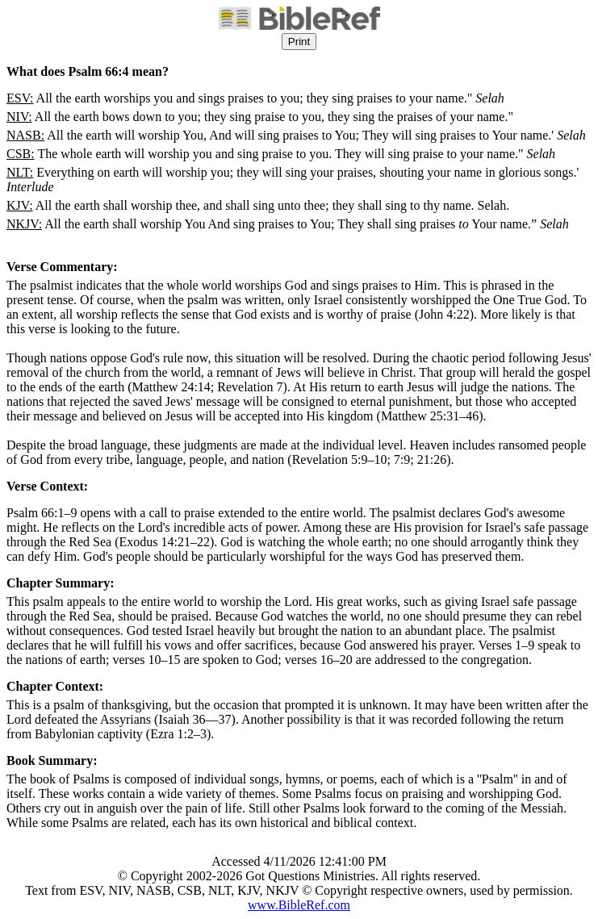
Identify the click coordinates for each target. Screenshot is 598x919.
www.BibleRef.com (299, 905)
